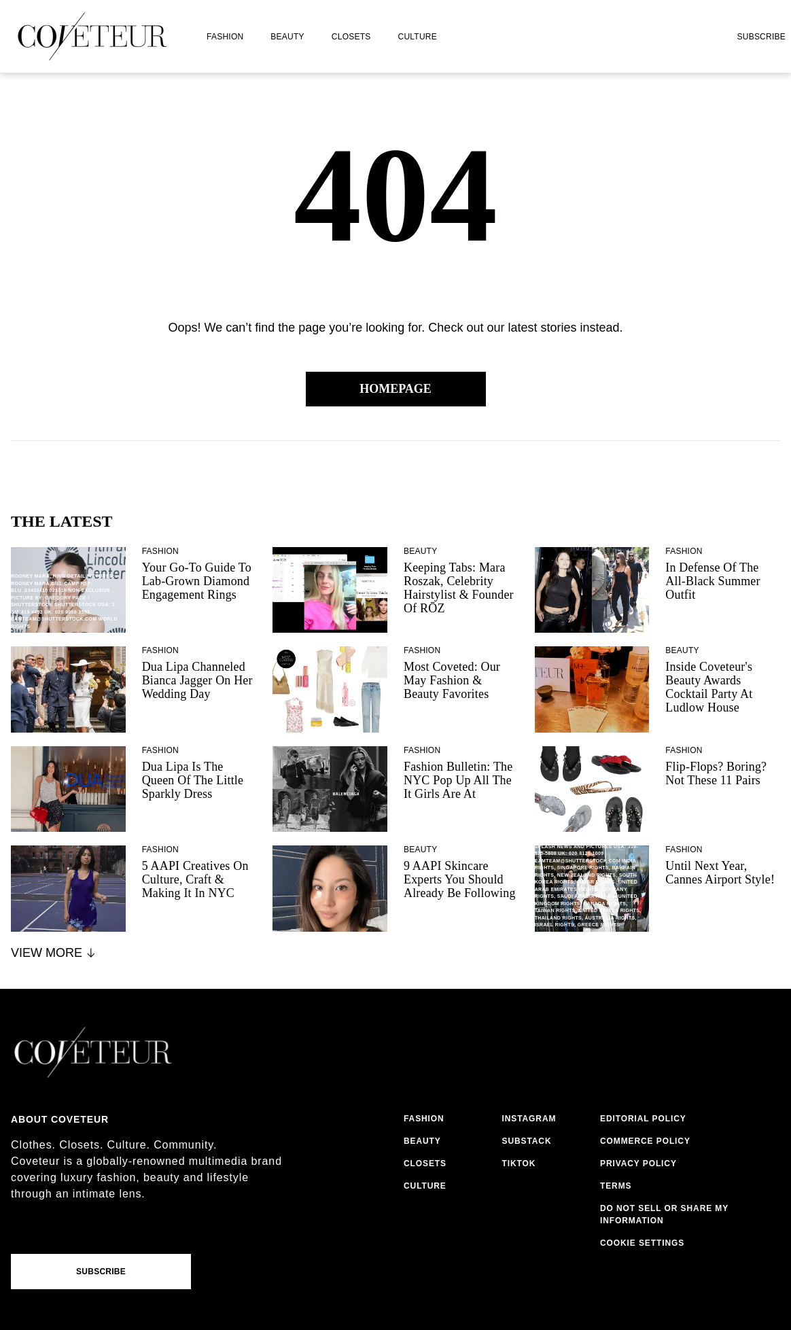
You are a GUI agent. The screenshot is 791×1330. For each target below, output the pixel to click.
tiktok (518, 1163)
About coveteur (60, 1119)
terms (616, 1186)
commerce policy (645, 1141)
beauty (287, 36)
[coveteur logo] (92, 36)
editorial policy (643, 1118)
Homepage (395, 389)
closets (351, 36)
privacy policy (638, 1163)
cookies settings (645, 1243)
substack (526, 1141)
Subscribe (761, 36)
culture (417, 36)
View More (54, 953)
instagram (529, 1118)
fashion (225, 36)
